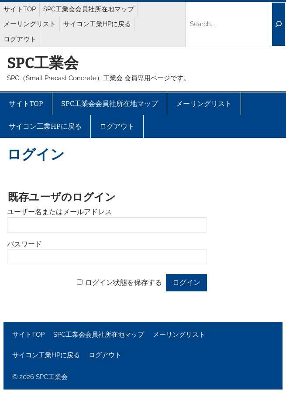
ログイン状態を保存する (123, 282)
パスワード (24, 244)
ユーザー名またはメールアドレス (59, 211)
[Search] (278, 24)
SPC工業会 (43, 63)
